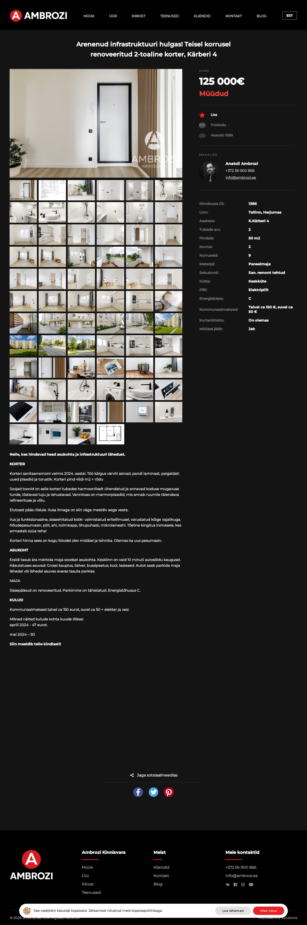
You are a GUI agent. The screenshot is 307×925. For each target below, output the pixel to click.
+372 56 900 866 (240, 867)
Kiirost (138, 16)
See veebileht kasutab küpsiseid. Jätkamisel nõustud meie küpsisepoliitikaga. (98, 910)
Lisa (208, 115)
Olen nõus (268, 911)
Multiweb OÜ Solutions (277, 918)
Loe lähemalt (233, 911)
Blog (262, 16)
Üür (113, 16)
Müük (88, 16)
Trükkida (212, 125)
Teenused (169, 16)
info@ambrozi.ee (240, 177)
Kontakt (233, 16)
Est (289, 15)
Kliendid (202, 16)
